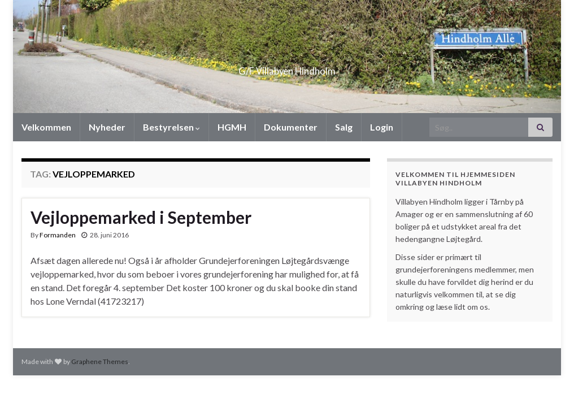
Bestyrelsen (171, 127)
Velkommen (46, 127)
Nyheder (107, 127)
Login (381, 127)
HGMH (232, 127)
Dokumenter (291, 127)
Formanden (58, 235)
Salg (344, 127)
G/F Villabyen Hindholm (287, 68)
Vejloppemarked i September (141, 217)
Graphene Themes (99, 361)
